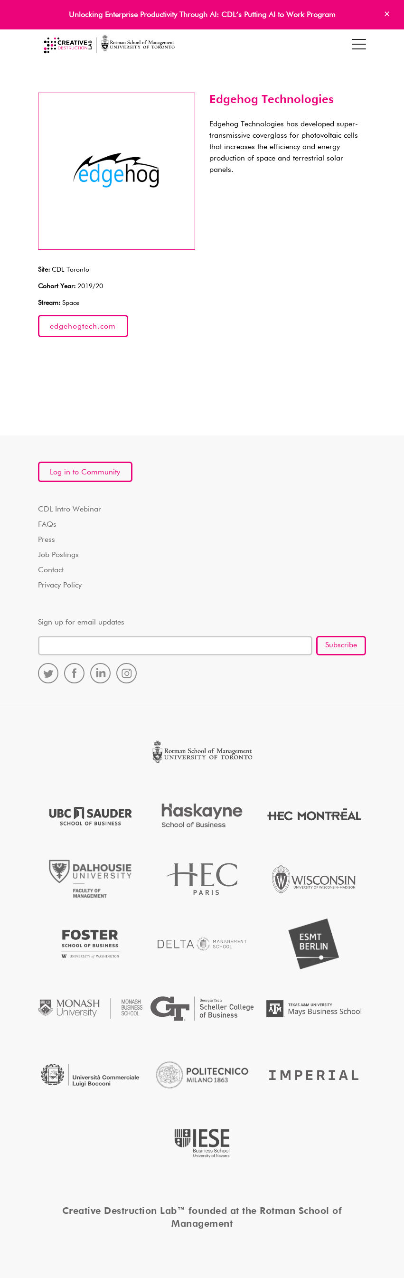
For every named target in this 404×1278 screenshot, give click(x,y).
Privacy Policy (60, 585)
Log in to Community (85, 472)
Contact (51, 570)
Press (46, 540)
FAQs (47, 525)
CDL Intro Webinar (69, 509)
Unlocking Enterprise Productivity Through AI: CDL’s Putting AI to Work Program (202, 15)
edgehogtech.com (83, 327)
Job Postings (58, 555)
